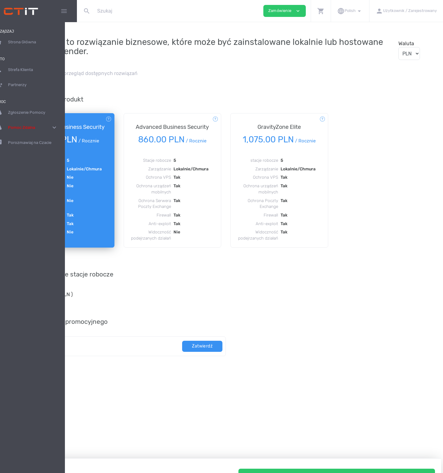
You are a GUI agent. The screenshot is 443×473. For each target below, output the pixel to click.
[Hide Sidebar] (64, 11)
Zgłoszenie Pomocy (32, 112)
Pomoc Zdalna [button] (38, 127)
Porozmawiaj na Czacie (35, 142)
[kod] (151, 364)
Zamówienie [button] (284, 11)
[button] (321, 11)
